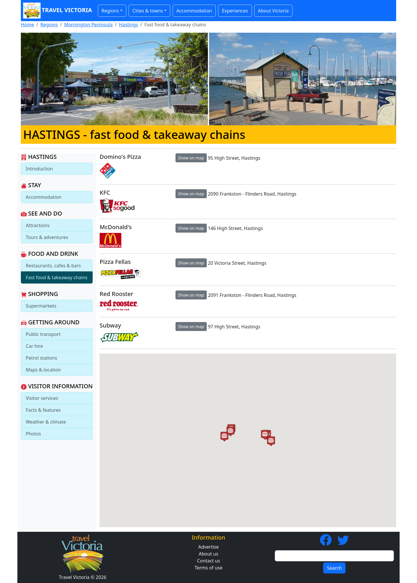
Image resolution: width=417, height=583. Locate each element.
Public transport (43, 334)
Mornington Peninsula (88, 24)
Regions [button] (110, 11)
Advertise (208, 547)
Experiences (235, 11)
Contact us (208, 561)
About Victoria (273, 11)
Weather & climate (46, 422)
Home (27, 24)
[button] (224, 436)
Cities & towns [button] (147, 11)
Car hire (34, 346)
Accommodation (194, 11)
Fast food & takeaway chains (56, 277)
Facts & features (43, 410)
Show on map (191, 158)
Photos (33, 434)
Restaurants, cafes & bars (53, 265)
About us (208, 554)
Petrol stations (41, 358)
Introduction (39, 168)
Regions (49, 24)
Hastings (128, 24)
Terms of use (208, 567)
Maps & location (43, 370)
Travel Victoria (57, 11)
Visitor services (42, 398)
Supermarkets (41, 306)
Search (334, 568)
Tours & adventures (47, 237)
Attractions (38, 225)
